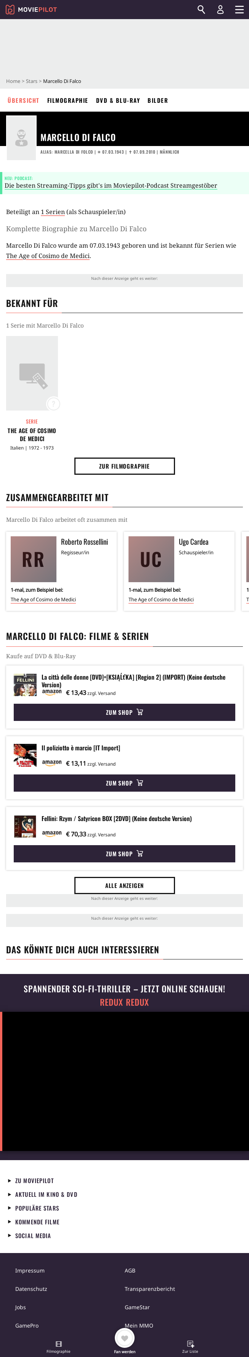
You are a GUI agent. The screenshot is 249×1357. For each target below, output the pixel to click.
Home (13, 81)
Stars (31, 81)
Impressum (30, 1270)
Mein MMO (139, 1325)
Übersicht (24, 100)
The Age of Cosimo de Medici (48, 256)
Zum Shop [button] (124, 712)
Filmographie (67, 100)
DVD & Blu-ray (118, 100)
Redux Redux (124, 1002)
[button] (58, 1348)
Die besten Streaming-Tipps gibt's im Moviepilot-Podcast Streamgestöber (111, 185)
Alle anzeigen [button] (124, 885)
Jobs (20, 1307)
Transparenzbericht (150, 1288)
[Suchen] (201, 9)
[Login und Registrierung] (220, 9)
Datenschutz (31, 1288)
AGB (130, 1270)
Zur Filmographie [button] (124, 466)
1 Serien (53, 212)
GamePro (27, 1325)
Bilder (158, 100)
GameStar (137, 1307)
